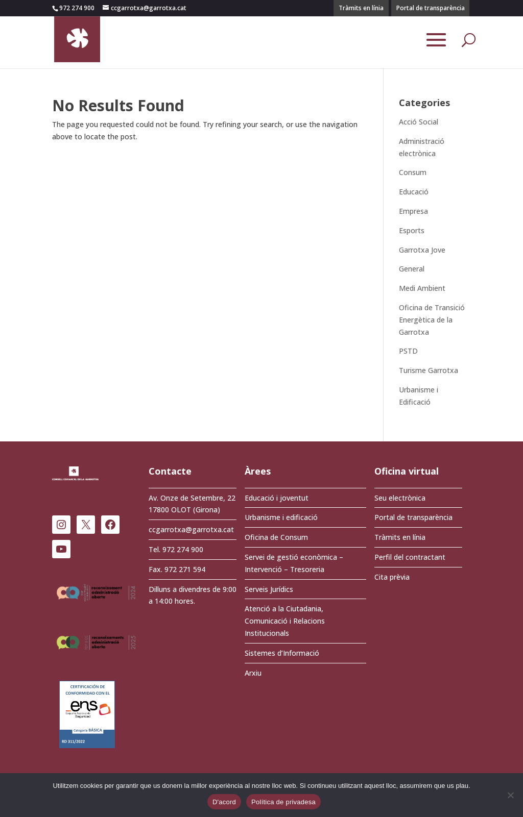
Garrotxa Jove (422, 250)
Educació (414, 191)
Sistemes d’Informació (282, 653)
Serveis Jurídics (269, 589)
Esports (411, 230)
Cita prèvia (392, 577)
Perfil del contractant (409, 557)
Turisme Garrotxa (428, 370)
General (411, 269)
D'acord (224, 802)
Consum (412, 172)
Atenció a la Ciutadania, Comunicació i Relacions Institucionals (285, 621)
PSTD (408, 351)
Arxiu (253, 673)
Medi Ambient (422, 288)
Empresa (413, 211)
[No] (510, 795)
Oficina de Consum (276, 537)
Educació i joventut (276, 498)
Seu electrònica (399, 498)
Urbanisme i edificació (281, 517)
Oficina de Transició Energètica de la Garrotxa (432, 320)
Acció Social (418, 122)
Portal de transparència (430, 8)
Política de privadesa (283, 802)
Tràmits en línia (361, 8)
